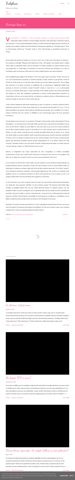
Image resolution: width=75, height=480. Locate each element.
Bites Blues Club (61, 107)
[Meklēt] (62, 3)
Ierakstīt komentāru (17, 325)
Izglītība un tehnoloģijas (48, 13)
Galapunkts (8, 13)
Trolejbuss (12, 3)
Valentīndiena (29, 214)
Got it (72, 476)
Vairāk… (60, 13)
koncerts (13, 214)
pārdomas (19, 214)
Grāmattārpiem (27, 13)
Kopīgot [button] (65, 214)
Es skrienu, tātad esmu (18, 305)
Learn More (64, 476)
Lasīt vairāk (66, 325)
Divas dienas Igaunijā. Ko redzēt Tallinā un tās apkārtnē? (37, 450)
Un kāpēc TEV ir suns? (18, 378)
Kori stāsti (17, 13)
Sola (23, 214)
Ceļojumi (37, 13)
